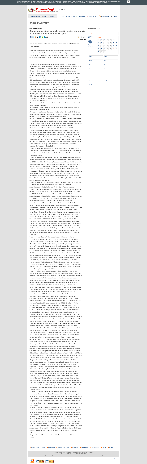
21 (116, 45)
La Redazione (85, 447)
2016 (90, 68)
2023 (90, 33)
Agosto (90, 44)
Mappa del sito (95, 447)
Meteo (43, 447)
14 (116, 42)
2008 (90, 84)
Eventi (44, 16)
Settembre (91, 46)
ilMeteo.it (37, 458)
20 (113, 45)
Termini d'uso (51, 447)
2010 (90, 80)
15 (98, 45)
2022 (90, 57)
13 (113, 42)
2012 (90, 76)
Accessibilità (75, 447)
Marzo (89, 39)
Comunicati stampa (35, 16)
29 (98, 51)
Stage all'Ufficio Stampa (63, 447)
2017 (105, 65)
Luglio (89, 43)
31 (104, 51)
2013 (105, 72)
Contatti (104, 447)
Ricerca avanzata (114, 4)
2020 (90, 61)
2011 (105, 76)
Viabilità (52, 16)
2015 (105, 68)
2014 (90, 72)
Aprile (89, 40)
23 (101, 48)
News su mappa (35, 447)
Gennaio (90, 36)
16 (101, 45)
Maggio (90, 41)
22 (98, 48)
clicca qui (43, 2)
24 (104, 48)
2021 (105, 57)
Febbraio (90, 37)
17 (104, 45)
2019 (105, 61)
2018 (90, 65)
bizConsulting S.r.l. (113, 458)
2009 (105, 80)
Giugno (90, 42)
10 (104, 42)
